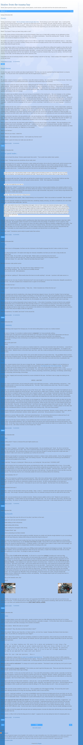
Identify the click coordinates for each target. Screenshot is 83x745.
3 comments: (16, 428)
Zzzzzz (3, 18)
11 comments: (16, 315)
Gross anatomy (6, 325)
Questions (4, 616)
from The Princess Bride (54, 366)
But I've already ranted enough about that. (28, 22)
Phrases (3, 245)
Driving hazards (7, 514)
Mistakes (4, 438)
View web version (36, 727)
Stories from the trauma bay (15, 4)
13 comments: (16, 61)
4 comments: (16, 234)
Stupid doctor (6, 68)
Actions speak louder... (9, 153)
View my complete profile (6, 740)
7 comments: (16, 503)
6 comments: (16, 143)
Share (3, 64)
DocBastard (5, 733)
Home (36, 724)
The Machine (44, 366)
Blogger (40, 743)
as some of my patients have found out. (31, 657)
